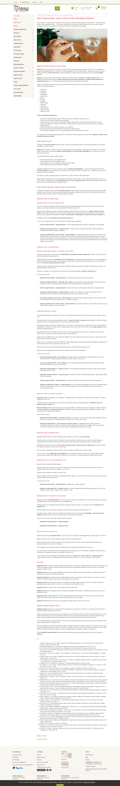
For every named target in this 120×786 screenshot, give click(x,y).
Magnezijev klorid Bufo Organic (49, 417)
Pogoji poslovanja (17, 754)
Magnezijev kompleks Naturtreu (49, 228)
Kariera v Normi (41, 764)
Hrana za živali (18, 78)
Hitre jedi (16, 61)
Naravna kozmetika (19, 71)
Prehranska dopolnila (20, 29)
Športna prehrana (19, 64)
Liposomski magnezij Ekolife (48, 363)
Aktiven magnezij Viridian (47, 224)
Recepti (34, 2)
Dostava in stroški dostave (19, 762)
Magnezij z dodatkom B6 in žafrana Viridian (52, 234)
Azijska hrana (17, 57)
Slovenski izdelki (19, 54)
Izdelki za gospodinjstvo (21, 85)
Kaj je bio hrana (41, 757)
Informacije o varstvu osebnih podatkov (22, 764)
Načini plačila (15, 759)
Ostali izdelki (17, 96)
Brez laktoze (17, 40)
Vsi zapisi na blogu (42, 739)
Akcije (15, 26)
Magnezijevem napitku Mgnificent (82, 555)
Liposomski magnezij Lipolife (48, 357)
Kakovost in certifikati (42, 762)
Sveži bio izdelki (18, 68)
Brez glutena (17, 36)
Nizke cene (17, 22)
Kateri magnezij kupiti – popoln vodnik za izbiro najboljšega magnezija (58, 15)
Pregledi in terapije (90, 766)
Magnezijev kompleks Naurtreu (48, 521)
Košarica (104, 7)
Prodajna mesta (25, 2)
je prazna (103, 8)
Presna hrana (17, 50)
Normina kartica (65, 767)
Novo (15, 19)
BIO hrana (16, 33)
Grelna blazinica (18, 92)
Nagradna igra (89, 754)
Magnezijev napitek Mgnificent (48, 282)
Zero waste (17, 89)
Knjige (15, 82)
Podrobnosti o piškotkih (89, 782)
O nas (15, 2)
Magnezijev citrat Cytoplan (47, 277)
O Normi (39, 754)
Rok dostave (15, 757)
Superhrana (17, 47)
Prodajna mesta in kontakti (44, 767)
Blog (41, 2)
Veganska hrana (18, 43)
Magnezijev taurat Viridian (47, 484)
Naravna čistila (18, 75)
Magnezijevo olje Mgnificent (48, 423)
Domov (39, 15)
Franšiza (39, 759)
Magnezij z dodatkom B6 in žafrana (50, 384)
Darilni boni (63, 759)
